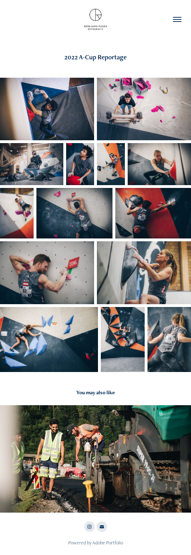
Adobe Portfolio (107, 542)
